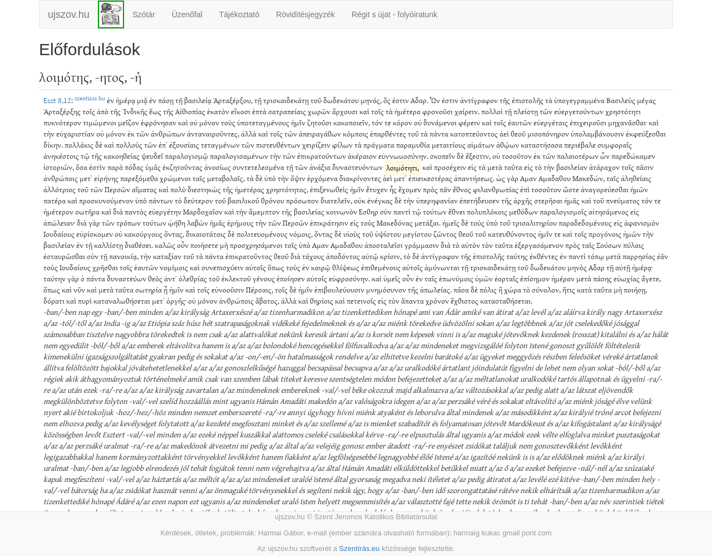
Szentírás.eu (359, 548)
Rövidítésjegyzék (305, 14)
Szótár (143, 14)
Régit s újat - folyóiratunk (394, 14)
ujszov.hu (69, 14)
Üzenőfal (187, 14)
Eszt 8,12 (57, 100)
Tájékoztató (239, 14)
